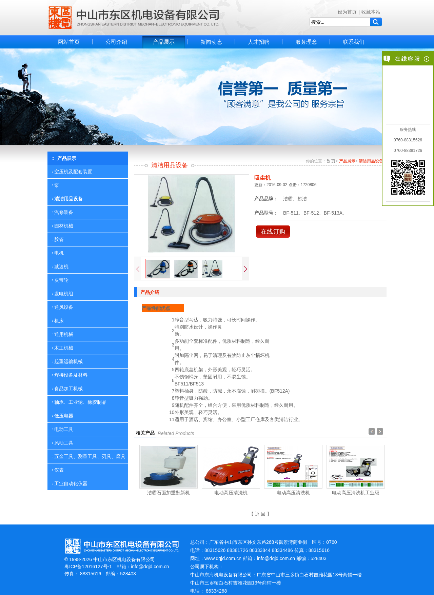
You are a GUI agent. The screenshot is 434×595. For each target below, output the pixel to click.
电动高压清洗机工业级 (355, 492)
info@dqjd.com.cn (150, 566)
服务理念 (306, 42)
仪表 (59, 470)
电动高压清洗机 (231, 492)
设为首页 (347, 12)
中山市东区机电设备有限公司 (133, 17)
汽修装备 (63, 212)
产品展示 (164, 42)
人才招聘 (259, 42)
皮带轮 (61, 280)
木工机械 (63, 348)
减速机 (61, 266)
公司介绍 (116, 42)
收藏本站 (370, 12)
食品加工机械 (68, 388)
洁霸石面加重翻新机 (168, 492)
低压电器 (63, 415)
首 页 (330, 161)
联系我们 (353, 42)
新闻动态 (211, 42)
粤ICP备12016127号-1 (88, 566)
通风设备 (63, 307)
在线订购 (273, 231)
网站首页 (69, 42)
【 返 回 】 (260, 514)
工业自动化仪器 (70, 483)
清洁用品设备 (68, 198)
